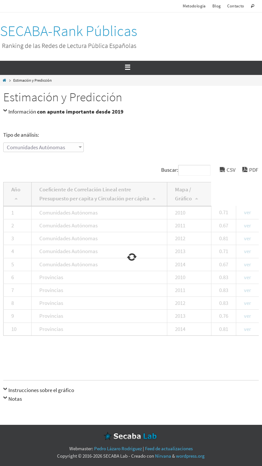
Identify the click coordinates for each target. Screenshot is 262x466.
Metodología (194, 6)
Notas (15, 398)
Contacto (235, 6)
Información (65, 111)
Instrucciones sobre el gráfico (41, 390)
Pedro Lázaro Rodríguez (118, 448)
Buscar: (185, 169)
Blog (216, 6)
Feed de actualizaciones (169, 448)
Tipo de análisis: (21, 134)
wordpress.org (190, 456)
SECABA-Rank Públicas (68, 31)
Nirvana (163, 456)
